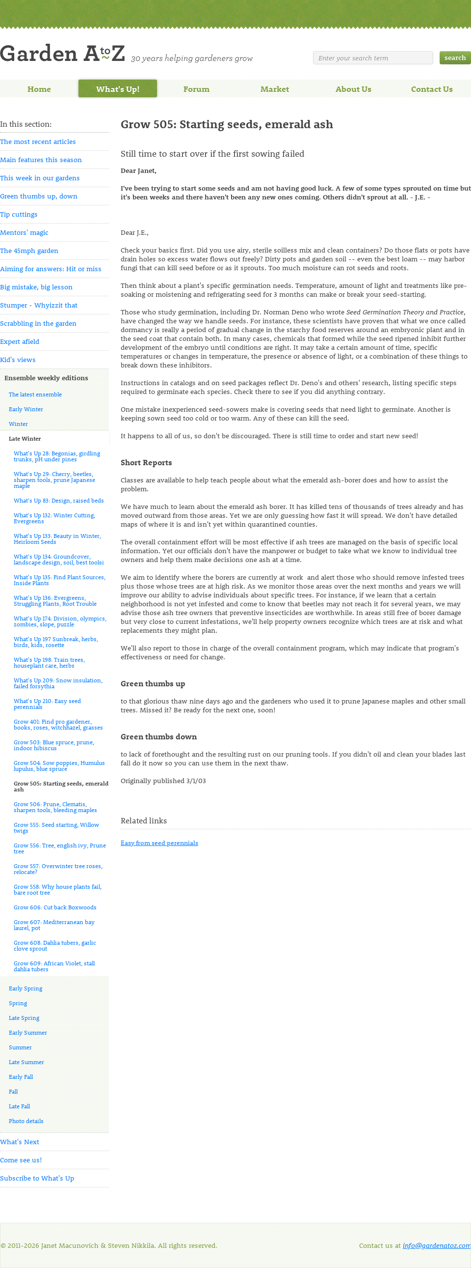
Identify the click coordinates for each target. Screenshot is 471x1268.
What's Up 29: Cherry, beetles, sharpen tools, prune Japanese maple (54, 479)
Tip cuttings (19, 214)
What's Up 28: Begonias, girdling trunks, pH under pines (57, 456)
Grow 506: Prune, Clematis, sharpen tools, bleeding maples (55, 807)
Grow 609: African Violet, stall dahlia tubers (54, 966)
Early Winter (26, 409)
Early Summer (28, 1032)
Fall (13, 1091)
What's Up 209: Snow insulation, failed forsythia (58, 683)
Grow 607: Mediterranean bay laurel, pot (54, 924)
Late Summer (26, 1062)
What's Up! (118, 88)
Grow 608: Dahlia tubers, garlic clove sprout (55, 945)
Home (39, 88)
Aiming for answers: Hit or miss (51, 268)
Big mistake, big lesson (36, 286)
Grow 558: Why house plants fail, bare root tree (58, 889)
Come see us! (21, 1159)
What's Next (19, 1141)
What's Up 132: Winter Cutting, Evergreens (54, 518)
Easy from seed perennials (159, 842)
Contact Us (432, 88)
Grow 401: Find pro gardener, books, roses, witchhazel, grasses (58, 724)
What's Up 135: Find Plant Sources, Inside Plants (59, 580)
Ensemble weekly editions (46, 377)
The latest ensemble (35, 394)
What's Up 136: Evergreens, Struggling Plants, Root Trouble (55, 600)
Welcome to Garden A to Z (126, 53)
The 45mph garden (29, 250)
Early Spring (25, 988)
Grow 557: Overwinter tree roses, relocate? (58, 868)
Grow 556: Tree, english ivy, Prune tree (60, 848)
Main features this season (41, 159)
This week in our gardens (40, 177)
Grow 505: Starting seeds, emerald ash (61, 786)
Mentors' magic (24, 232)
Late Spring (24, 1017)
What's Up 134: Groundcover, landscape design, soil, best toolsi (59, 559)
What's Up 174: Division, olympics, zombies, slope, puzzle (60, 621)
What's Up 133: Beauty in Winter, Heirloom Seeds (57, 538)
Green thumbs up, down (39, 195)
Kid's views (18, 359)
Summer (20, 1047)
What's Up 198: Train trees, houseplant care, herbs (49, 662)
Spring (18, 1003)
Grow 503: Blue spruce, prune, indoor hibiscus (54, 745)
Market (275, 88)
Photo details (26, 1121)
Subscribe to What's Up (37, 1178)
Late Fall (19, 1106)
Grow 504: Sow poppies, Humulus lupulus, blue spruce (59, 765)
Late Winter (25, 438)
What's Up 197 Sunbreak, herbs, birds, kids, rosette (56, 641)
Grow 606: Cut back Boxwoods (55, 907)
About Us (353, 88)
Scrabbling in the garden (38, 323)
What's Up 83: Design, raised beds (59, 500)
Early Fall (21, 1076)
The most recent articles (38, 141)
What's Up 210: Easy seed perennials (47, 703)
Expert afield (19, 341)
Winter (18, 423)
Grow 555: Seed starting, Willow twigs (56, 827)
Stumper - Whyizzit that (39, 305)
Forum (196, 88)
